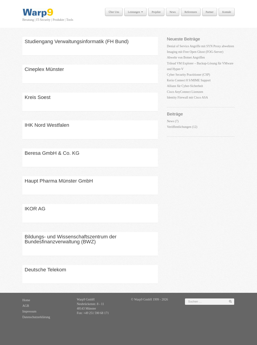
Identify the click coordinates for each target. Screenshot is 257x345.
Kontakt (226, 12)
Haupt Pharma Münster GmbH (59, 181)
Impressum (29, 311)
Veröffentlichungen (179, 127)
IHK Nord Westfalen (47, 125)
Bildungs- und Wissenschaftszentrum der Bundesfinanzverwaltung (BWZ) (71, 239)
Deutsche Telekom (45, 269)
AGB (25, 305)
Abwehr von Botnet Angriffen (186, 57)
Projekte (156, 12)
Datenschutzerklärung (36, 317)
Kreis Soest (38, 97)
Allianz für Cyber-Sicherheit (185, 86)
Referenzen (191, 12)
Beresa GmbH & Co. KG (52, 153)
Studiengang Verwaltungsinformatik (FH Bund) (77, 41)
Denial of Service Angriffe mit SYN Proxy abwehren (200, 46)
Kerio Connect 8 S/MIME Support (189, 80)
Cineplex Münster (44, 69)
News (173, 12)
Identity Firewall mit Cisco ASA (187, 97)
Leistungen (135, 12)
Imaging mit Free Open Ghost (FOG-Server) (195, 52)
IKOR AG (35, 208)
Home (26, 300)
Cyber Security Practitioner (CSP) (188, 74)
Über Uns (114, 12)
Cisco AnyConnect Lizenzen (185, 92)
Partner (210, 12)
